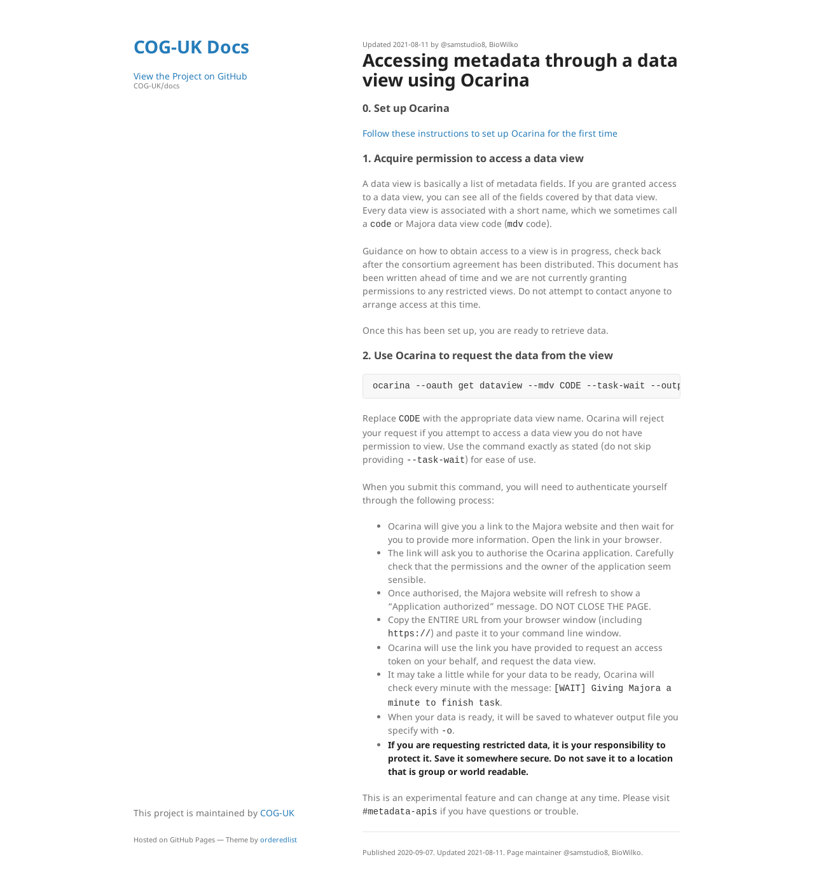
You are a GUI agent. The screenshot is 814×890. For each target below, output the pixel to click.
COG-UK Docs (191, 46)
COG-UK (277, 813)
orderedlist (278, 839)
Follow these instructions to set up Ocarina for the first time (489, 133)
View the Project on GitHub (219, 80)
